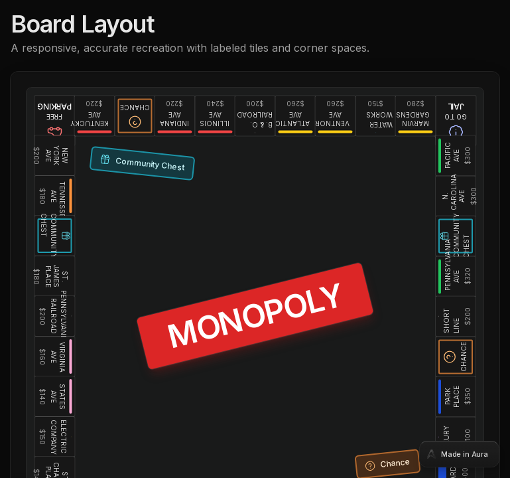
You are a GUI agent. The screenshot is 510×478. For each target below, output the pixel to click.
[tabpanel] (255, 239)
